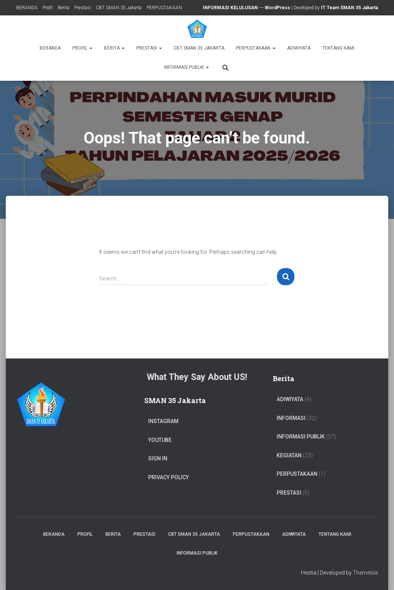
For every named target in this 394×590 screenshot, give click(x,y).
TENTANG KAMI (338, 48)
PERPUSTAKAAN (164, 7)
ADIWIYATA (299, 48)
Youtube (160, 440)
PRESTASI (289, 493)
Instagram (163, 421)
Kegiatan (289, 455)
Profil (48, 7)
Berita (63, 7)
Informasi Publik (186, 67)
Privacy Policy (168, 477)
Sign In (157, 458)
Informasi (291, 418)
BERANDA (27, 7)
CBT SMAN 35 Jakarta (119, 7)
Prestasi (82, 7)
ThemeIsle (365, 573)
